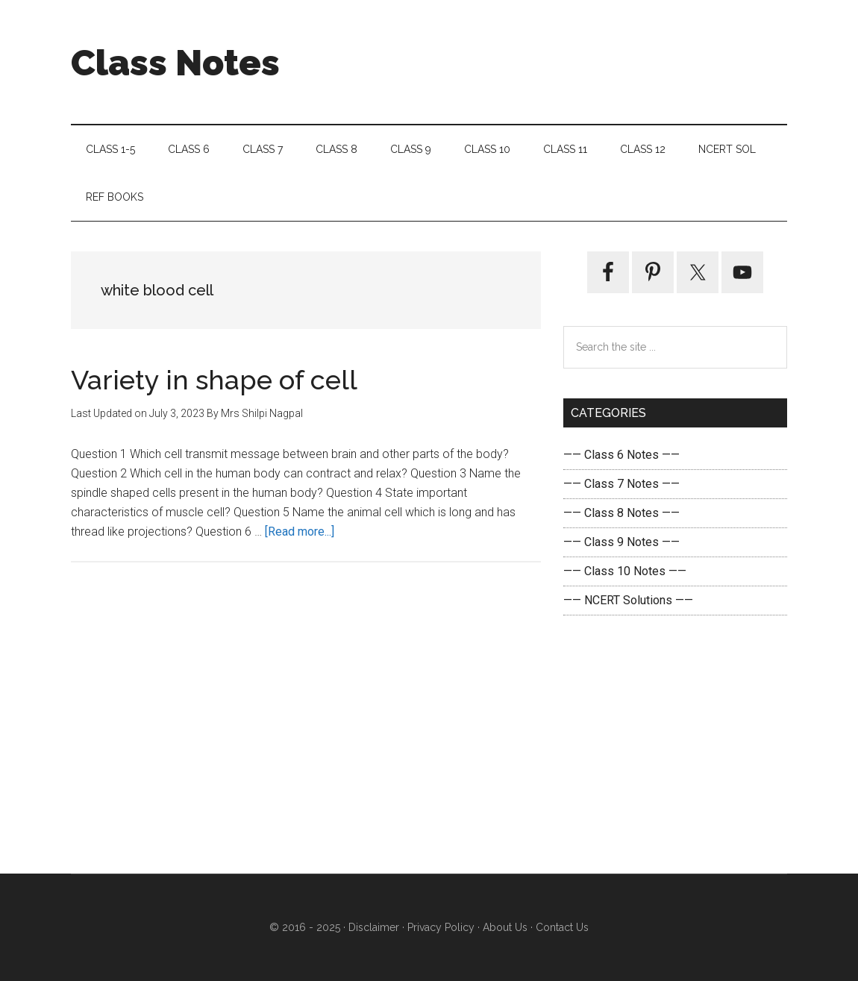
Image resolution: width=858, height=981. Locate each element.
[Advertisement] (675, 744)
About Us (503, 927)
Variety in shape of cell (214, 379)
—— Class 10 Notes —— (624, 571)
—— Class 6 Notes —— (621, 455)
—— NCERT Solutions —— (628, 600)
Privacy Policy (440, 927)
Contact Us (561, 927)
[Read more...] (299, 531)
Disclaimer (373, 927)
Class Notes (175, 63)
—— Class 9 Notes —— (621, 542)
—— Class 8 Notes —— (621, 513)
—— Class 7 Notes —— (621, 484)
